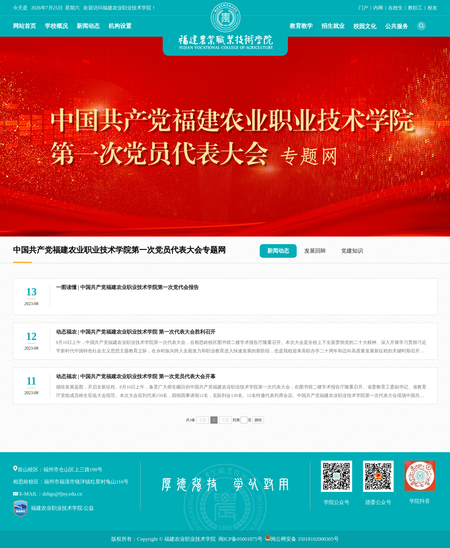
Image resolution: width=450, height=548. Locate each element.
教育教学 (301, 26)
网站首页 (24, 26)
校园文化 (364, 26)
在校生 (395, 7)
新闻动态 (88, 26)
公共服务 (396, 26)
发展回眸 (315, 251)
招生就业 (333, 26)
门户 (363, 7)
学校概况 (56, 26)
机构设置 (120, 26)
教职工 (415, 7)
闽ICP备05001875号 (241, 539)
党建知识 (352, 251)
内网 (378, 7)
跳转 (258, 420)
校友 (432, 7)
